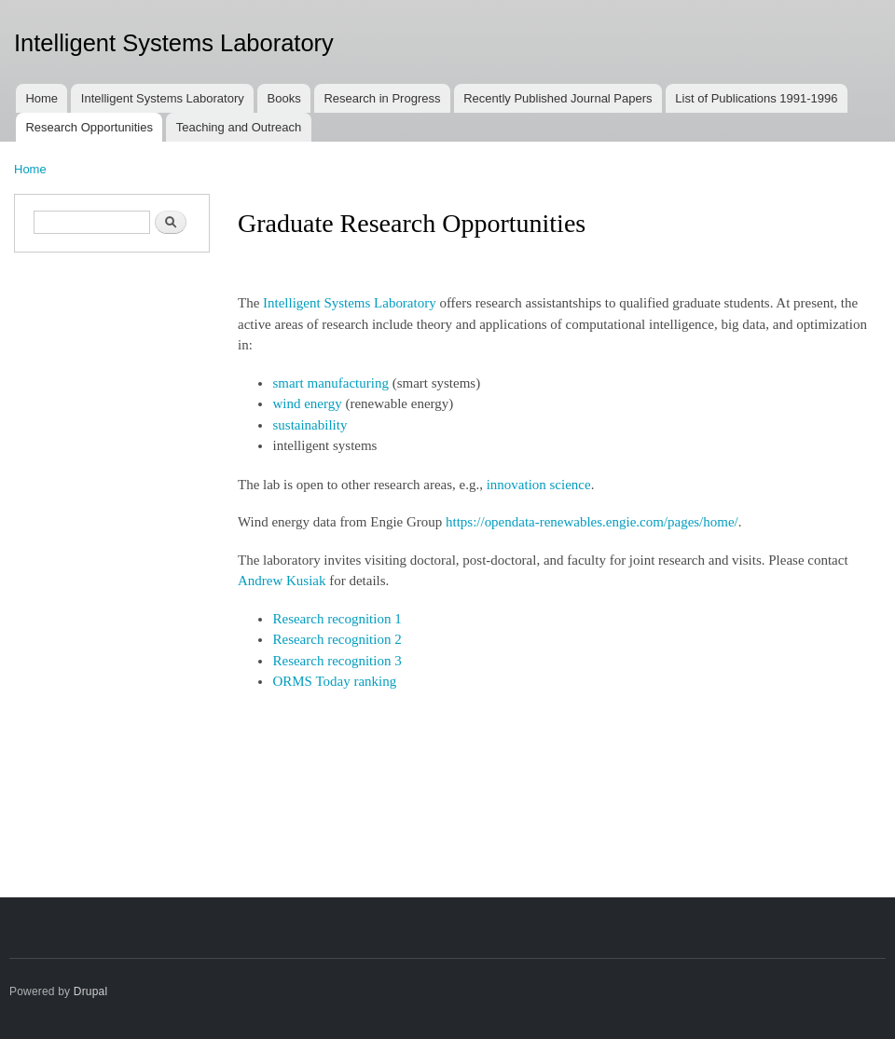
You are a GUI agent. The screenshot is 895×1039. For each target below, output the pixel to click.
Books (284, 98)
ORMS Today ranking (334, 681)
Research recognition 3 (336, 660)
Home (41, 98)
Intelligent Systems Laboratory (162, 98)
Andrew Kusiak (281, 580)
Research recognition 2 (336, 639)
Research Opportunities (89, 127)
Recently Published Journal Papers (557, 98)
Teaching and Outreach (238, 127)
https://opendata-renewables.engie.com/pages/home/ (592, 521)
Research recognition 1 (336, 618)
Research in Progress (382, 98)
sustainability (309, 424)
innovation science (539, 484)
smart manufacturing (330, 383)
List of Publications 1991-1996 (756, 98)
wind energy (306, 403)
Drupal (91, 991)
